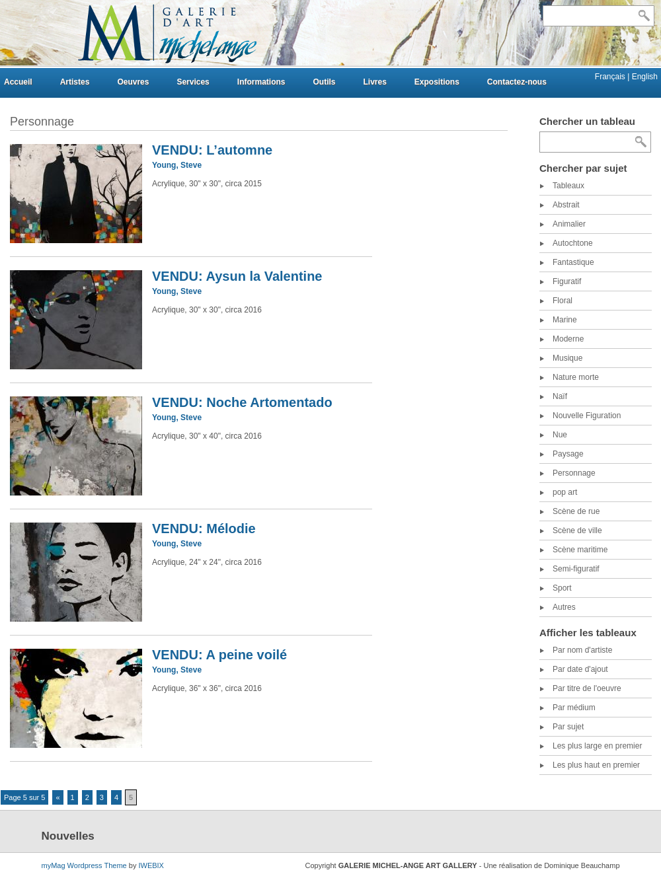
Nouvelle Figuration (587, 415)
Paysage (568, 453)
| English (642, 76)
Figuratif (567, 281)
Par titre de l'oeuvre (587, 688)
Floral (562, 300)
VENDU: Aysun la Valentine (237, 276)
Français (611, 76)
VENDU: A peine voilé (219, 655)
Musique (567, 358)
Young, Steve (177, 165)
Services (192, 82)
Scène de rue (576, 511)
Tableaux (568, 185)
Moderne (568, 339)
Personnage (574, 473)
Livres (374, 82)
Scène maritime (580, 549)
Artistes (75, 82)
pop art (565, 492)
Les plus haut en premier (596, 765)
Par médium (574, 707)
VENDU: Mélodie (204, 528)
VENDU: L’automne (212, 150)
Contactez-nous (517, 82)
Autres (564, 607)
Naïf (560, 396)
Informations (261, 82)
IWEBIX (151, 865)
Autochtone (573, 243)
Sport (562, 588)
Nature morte (576, 377)
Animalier (569, 224)
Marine (565, 319)
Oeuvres (133, 82)
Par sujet (568, 726)
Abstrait (566, 204)
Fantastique (573, 262)
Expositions (436, 82)
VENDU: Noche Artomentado (242, 402)
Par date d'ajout (580, 669)
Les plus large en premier (597, 745)
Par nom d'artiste (582, 650)
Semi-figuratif (576, 568)
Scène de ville (577, 530)
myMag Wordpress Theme (84, 865)
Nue (560, 434)
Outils (324, 82)
